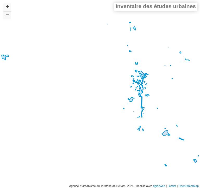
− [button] (7, 15)
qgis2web (159, 185)
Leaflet (171, 185)
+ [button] (7, 7)
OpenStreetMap (188, 185)
